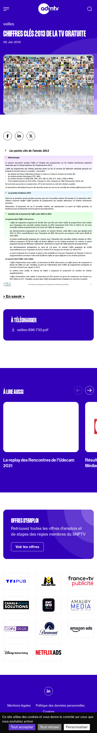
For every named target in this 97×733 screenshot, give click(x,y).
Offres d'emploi (25, 521)
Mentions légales (19, 705)
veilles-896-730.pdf (29, 329)
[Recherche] (89, 9)
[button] (89, 390)
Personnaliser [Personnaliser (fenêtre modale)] (77, 727)
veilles (8, 23)
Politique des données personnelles (60, 705)
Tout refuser (49, 727)
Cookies (48, 711)
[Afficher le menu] (6, 9)
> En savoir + (14, 296)
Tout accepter (22, 727)
